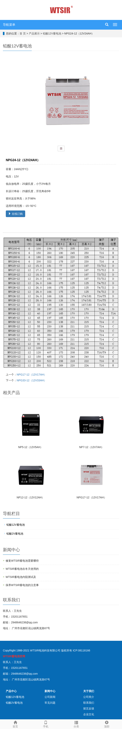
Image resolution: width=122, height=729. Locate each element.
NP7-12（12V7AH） (91, 447)
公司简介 (88, 696)
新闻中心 (50, 691)
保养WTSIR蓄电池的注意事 (22, 585)
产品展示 (34, 33)
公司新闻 (50, 696)
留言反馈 (88, 708)
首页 (15, 724)
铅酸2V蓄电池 (14, 533)
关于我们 (88, 691)
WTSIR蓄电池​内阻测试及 (21, 576)
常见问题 (50, 702)
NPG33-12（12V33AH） (31, 380)
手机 (46, 724)
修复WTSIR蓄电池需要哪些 (22, 560)
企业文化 (88, 714)
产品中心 (11, 691)
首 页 (23, 33)
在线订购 (15, 213)
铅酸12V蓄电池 (52, 33)
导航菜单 (9, 24)
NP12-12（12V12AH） (30, 497)
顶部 (107, 724)
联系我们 (88, 702)
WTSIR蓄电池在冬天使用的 (22, 568)
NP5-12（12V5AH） (30, 447)
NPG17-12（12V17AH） (31, 374)
